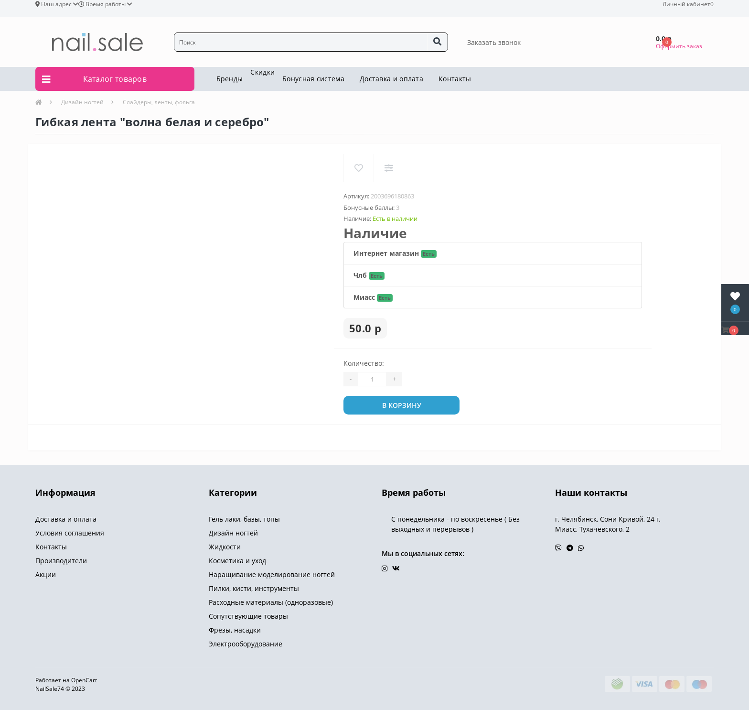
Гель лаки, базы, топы (244, 519)
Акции (45, 574)
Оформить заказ (679, 46)
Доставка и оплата (391, 78)
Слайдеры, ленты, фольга (159, 102)
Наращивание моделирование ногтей (272, 574)
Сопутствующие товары (248, 616)
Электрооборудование (245, 643)
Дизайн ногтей (82, 102)
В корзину (401, 405)
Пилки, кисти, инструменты (254, 588)
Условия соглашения (69, 532)
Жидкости (225, 546)
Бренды (229, 78)
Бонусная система (313, 78)
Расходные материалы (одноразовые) (271, 602)
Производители (61, 560)
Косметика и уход (237, 560)
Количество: (363, 363)
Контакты (455, 78)
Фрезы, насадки (235, 629)
